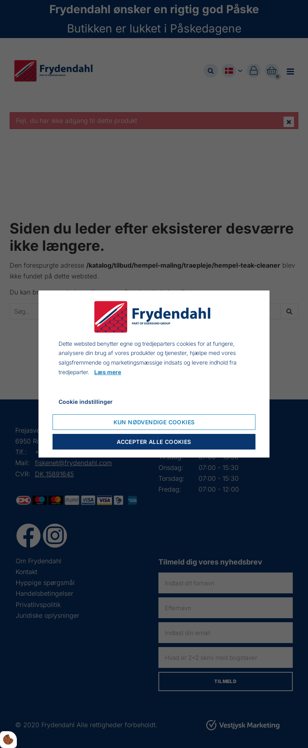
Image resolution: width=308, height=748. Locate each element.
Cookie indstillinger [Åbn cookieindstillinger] (86, 401)
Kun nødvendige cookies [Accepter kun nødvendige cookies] (154, 422)
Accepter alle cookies (154, 441)
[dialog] (154, 374)
